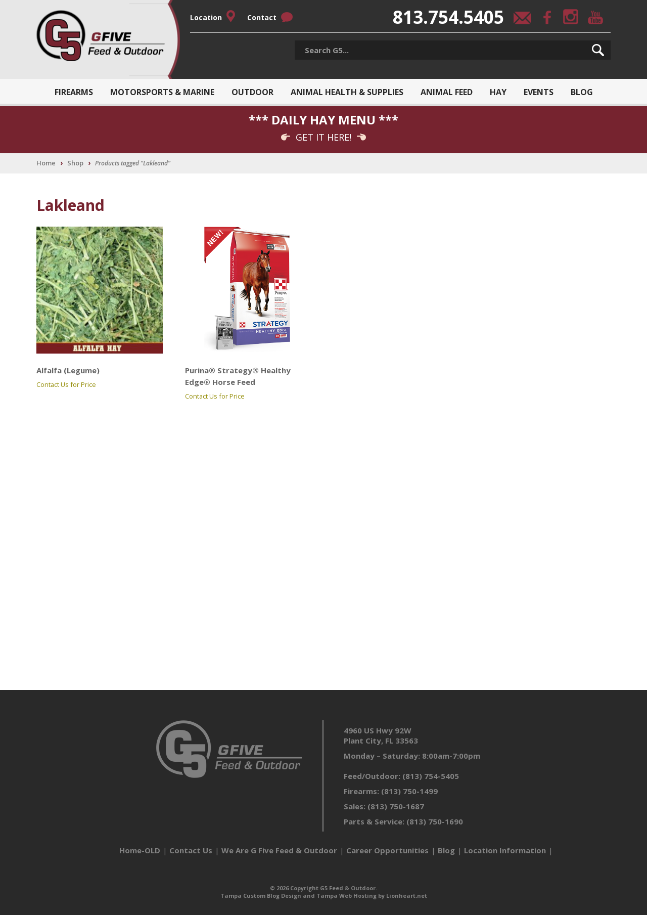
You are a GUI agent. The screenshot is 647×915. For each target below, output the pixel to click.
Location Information (505, 850)
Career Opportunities (387, 850)
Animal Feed (447, 92)
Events (538, 92)
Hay (498, 92)
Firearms (74, 92)
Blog (582, 92)
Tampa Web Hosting (346, 895)
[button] (598, 50)
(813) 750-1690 (434, 821)
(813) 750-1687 (395, 806)
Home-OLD (139, 850)
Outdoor (252, 92)
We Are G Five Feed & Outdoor (279, 850)
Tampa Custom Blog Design (260, 895)
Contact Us (190, 850)
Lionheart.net (406, 895)
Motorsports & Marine (162, 92)
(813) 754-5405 (430, 776)
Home (46, 162)
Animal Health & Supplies (347, 92)
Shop (75, 162)
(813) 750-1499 (409, 791)
